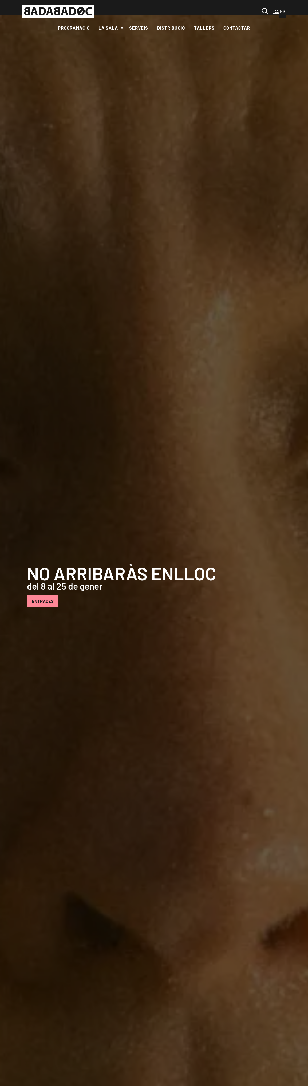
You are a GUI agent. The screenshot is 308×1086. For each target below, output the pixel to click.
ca (276, 11)
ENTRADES (43, 601)
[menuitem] (73, 28)
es (282, 11)
